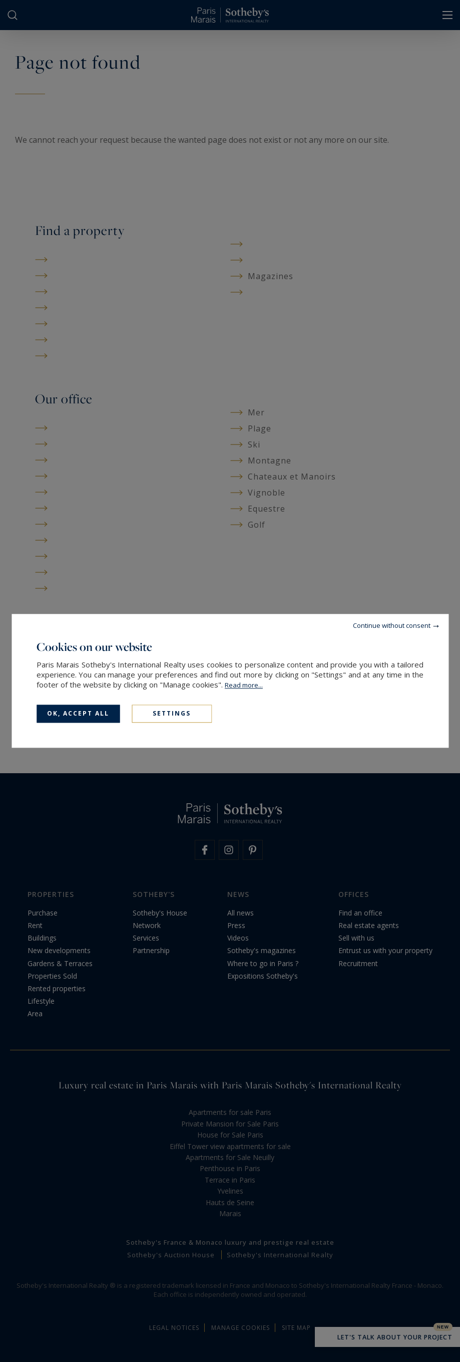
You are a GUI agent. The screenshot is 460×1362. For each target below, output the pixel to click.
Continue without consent (391, 625)
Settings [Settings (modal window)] (172, 713)
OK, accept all (78, 713)
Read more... (244, 685)
